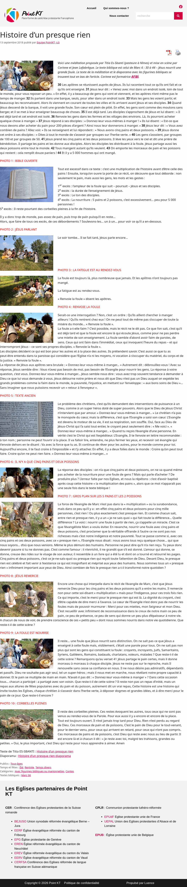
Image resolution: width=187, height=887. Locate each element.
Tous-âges (16, 763)
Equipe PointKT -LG (48, 42)
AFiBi (135, 77)
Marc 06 (26, 775)
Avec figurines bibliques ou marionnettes (39, 771)
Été (21, 767)
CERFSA (20, 862)
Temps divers (43, 767)
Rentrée (29, 767)
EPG (17, 839)
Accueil (91, 8)
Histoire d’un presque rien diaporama (44, 756)
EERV (18, 857)
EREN (18, 844)
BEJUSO (20, 821)
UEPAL (109, 821)
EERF (18, 830)
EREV (18, 853)
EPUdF (109, 817)
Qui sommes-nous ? (116, 8)
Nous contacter (119, 15)
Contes (70, 771)
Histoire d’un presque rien (55, 751)
